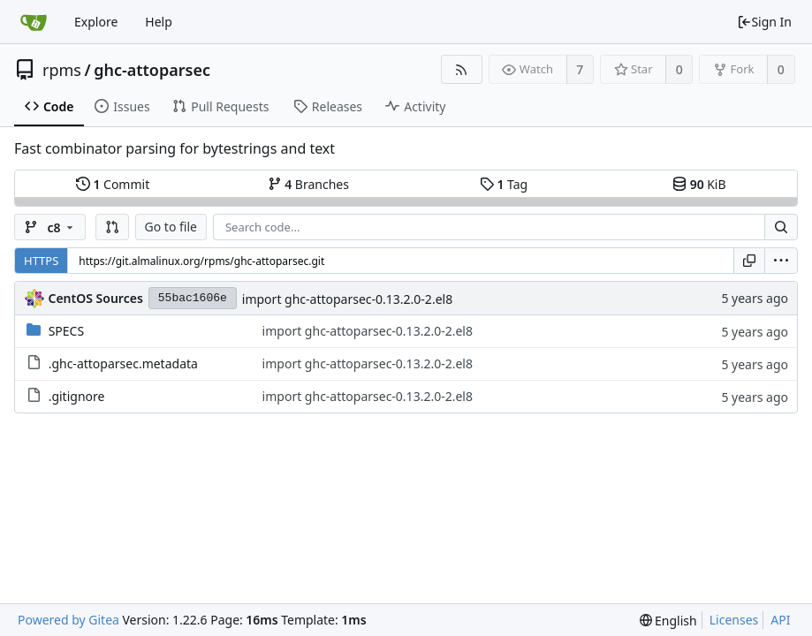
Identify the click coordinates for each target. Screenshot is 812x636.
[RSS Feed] (461, 69)
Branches (308, 184)
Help (158, 21)
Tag (503, 184)
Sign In (764, 21)
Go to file (171, 226)
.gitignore (77, 396)
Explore (96, 21)
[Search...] (781, 227)
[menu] (781, 260)
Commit (112, 184)
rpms (61, 70)
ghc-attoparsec (152, 70)
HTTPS (41, 261)
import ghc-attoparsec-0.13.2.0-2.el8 (347, 299)
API (780, 619)
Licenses (734, 619)
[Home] (33, 22)
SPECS (66, 330)
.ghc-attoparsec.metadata (123, 363)
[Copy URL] (749, 260)
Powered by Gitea (68, 619)
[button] (112, 227)
